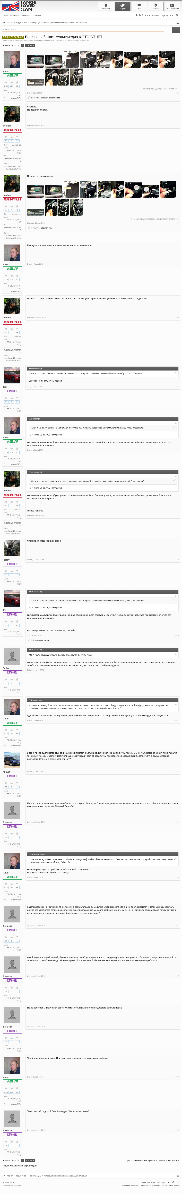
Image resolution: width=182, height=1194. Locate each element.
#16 (177, 953)
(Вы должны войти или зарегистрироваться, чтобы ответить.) (153, 1166)
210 (6, 403)
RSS (178, 1188)
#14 (177, 849)
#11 (177, 694)
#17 (177, 1004)
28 (17, 403)
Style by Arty (174, 1191)
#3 (178, 232)
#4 (178, 291)
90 (6, 577)
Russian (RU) (8, 1188)
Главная (168, 1188)
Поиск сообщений (11, 15)
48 (17, 141)
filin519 (7, 774)
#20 (177, 1159)
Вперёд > (30, 45)
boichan (7, 125)
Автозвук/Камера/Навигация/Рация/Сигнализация (34, 40)
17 (6, 840)
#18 (177, 1055)
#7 (178, 465)
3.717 (6, 86)
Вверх (173, 1188)
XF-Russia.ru (16, 1191)
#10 (177, 638)
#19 (177, 1108)
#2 (178, 168)
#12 (177, 748)
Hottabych (44, 98)
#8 (178, 535)
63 (17, 86)
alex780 (34, 98)
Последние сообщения (31, 15)
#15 (177, 903)
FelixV (6, 670)
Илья (77, 40)
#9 (178, 585)
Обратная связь (148, 1188)
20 (6, 790)
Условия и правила (130, 1191)
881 (6, 141)
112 (5, 388)
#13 (177, 798)
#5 (178, 361)
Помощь (161, 1188)
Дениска (7, 825)
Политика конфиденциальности (153, 1191)
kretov (6, 562)
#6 (178, 412)
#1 (178, 93)
